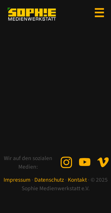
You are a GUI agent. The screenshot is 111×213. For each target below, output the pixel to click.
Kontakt (77, 180)
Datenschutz (49, 180)
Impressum (17, 180)
